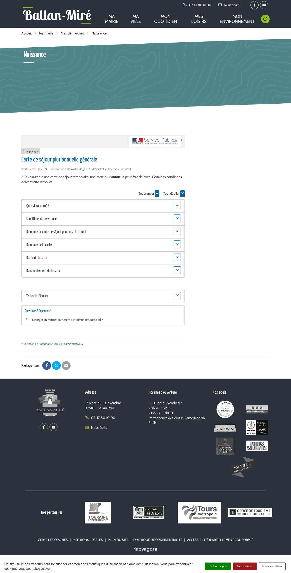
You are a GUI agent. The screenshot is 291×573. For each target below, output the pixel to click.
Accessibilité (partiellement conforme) (220, 540)
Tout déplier (174, 193)
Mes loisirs (199, 19)
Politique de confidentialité (157, 540)
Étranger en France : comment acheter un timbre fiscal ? (67, 320)
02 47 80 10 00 (100, 418)
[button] (103, 206)
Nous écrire (96, 427)
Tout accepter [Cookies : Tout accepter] (218, 566)
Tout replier (149, 193)
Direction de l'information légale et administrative (52, 343)
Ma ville (135, 19)
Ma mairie (111, 19)
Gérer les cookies (53, 540)
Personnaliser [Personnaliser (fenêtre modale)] (272, 566)
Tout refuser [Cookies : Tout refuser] (245, 566)
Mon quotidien (165, 19)
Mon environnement (237, 19)
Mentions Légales (88, 540)
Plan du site (118, 540)
